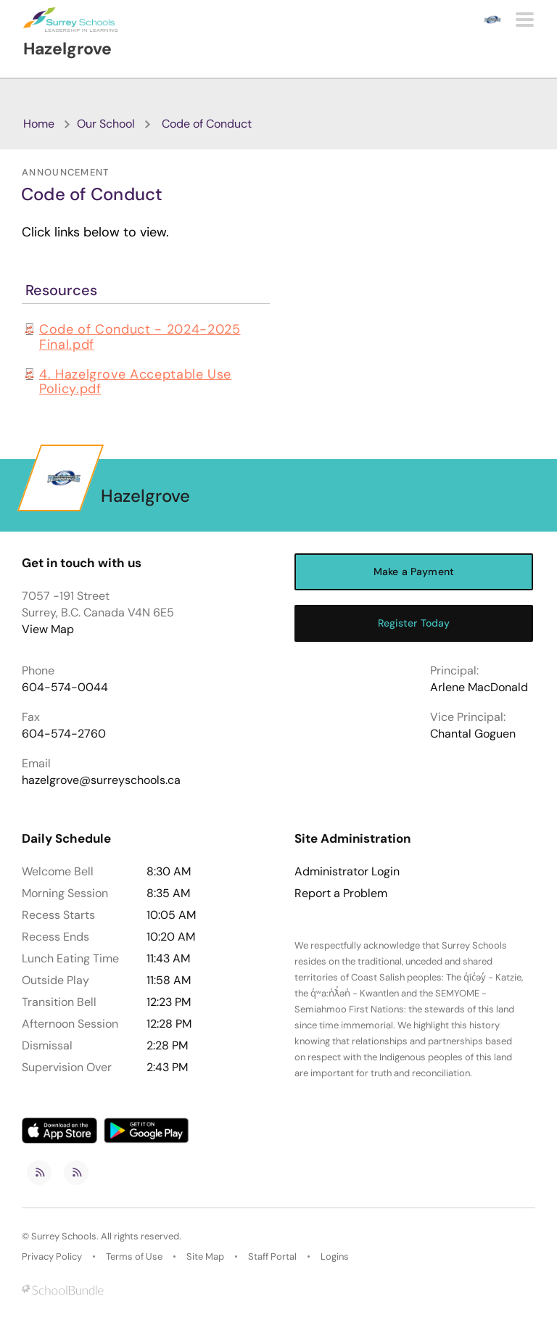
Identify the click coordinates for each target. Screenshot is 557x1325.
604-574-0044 (65, 687)
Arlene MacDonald (479, 687)
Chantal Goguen (473, 733)
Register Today (414, 623)
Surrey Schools (63, 1236)
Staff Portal (272, 1256)
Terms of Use (134, 1256)
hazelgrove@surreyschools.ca (101, 780)
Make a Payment (414, 571)
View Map (48, 629)
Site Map (205, 1256)
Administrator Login (347, 871)
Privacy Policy (52, 1256)
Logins (335, 1256)
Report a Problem (340, 893)
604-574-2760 (64, 733)
